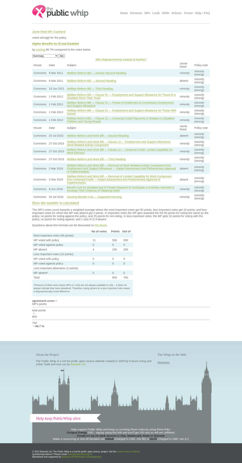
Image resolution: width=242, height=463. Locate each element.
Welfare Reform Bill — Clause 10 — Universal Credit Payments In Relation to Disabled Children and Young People (120, 120)
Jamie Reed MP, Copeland (48, 31)
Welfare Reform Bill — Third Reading (90, 88)
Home (124, 13)
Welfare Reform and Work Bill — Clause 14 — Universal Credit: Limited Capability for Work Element (120, 151)
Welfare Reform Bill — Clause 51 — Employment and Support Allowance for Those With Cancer (121, 112)
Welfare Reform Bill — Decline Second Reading (96, 72)
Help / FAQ (202, 13)
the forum (101, 225)
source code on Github (128, 451)
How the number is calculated (55, 203)
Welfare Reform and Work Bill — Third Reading (96, 159)
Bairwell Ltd (78, 364)
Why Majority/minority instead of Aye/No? (120, 59)
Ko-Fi (153, 438)
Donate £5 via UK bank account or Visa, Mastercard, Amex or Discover (121, 435)
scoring (40, 49)
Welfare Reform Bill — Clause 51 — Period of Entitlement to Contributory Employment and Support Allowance (120, 104)
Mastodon (164, 362)
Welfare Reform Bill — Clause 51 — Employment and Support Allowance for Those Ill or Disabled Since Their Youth (121, 96)
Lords (156, 13)
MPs (147, 13)
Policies (177, 13)
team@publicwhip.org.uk (79, 454)
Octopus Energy (77, 432)
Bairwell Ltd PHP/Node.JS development (81, 457)
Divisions (136, 13)
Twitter (188, 13)
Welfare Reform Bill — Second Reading (91, 80)
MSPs (166, 13)
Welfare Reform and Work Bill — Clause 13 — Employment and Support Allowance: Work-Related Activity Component (119, 143)
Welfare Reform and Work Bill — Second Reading (98, 135)
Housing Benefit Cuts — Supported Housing (94, 196)
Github (109, 438)
